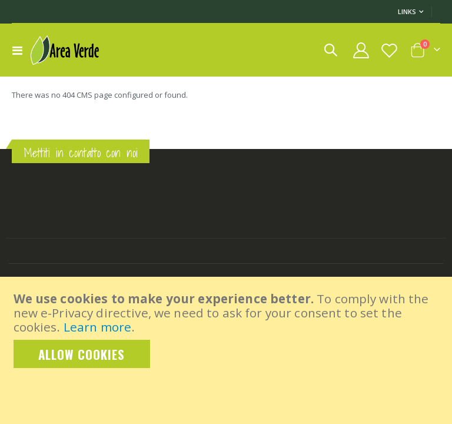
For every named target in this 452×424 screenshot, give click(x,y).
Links (407, 11)
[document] (227, 330)
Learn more (97, 327)
